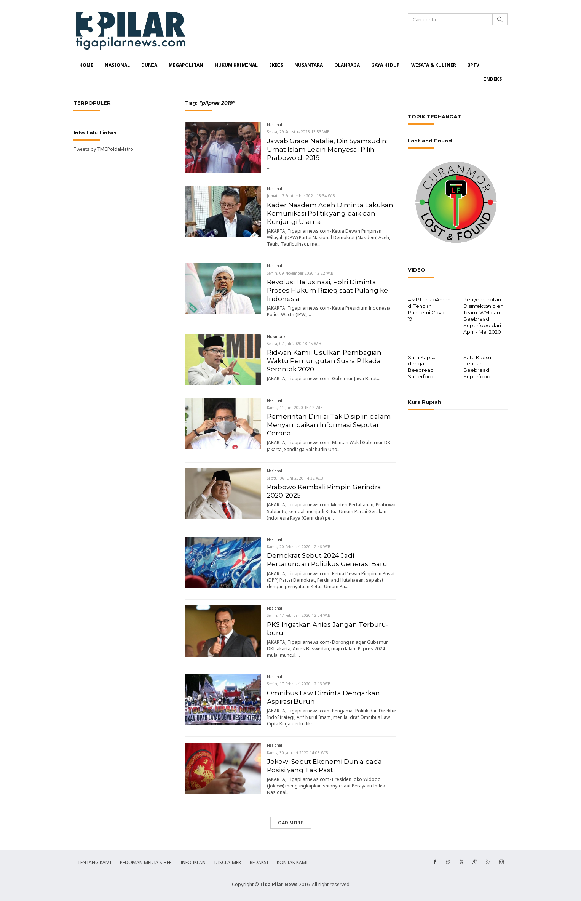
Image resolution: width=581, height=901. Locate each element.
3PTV (473, 65)
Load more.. (290, 822)
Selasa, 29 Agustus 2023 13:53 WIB (298, 131)
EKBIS (276, 65)
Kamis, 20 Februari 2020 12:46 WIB (298, 546)
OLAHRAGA (347, 65)
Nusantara (276, 336)
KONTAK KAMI (292, 862)
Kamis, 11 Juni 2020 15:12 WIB (295, 407)
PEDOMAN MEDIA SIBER (146, 862)
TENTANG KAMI (94, 862)
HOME (86, 65)
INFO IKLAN (193, 862)
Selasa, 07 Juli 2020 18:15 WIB (294, 343)
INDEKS (493, 79)
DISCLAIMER (227, 862)
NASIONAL (117, 65)
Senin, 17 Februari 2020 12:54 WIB (298, 615)
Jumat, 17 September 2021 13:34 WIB (301, 195)
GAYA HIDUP (385, 65)
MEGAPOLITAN (186, 65)
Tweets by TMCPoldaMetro (103, 149)
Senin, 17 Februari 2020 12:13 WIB (298, 684)
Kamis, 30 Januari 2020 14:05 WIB (297, 752)
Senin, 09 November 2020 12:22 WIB (300, 273)
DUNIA (149, 65)
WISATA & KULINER (433, 65)
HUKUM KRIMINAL (236, 65)
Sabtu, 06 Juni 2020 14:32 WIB (295, 478)
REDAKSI (259, 862)
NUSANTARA (308, 65)
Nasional (274, 124)
